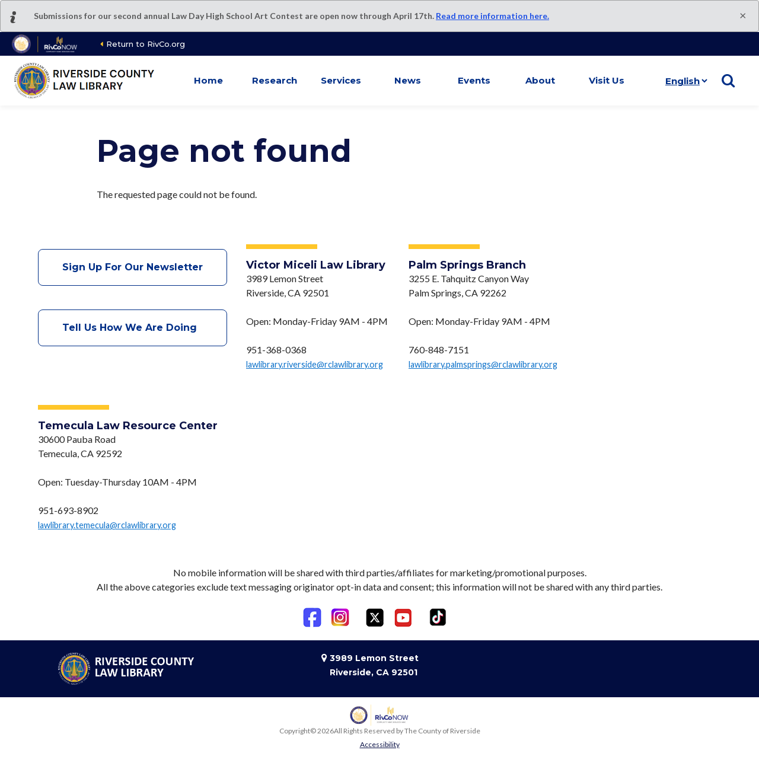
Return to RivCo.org (145, 44)
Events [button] (474, 80)
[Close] (743, 15)
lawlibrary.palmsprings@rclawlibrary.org (483, 364)
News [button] (407, 80)
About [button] (540, 80)
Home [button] (208, 80)
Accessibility (380, 744)
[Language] (684, 80)
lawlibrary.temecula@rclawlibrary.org (107, 525)
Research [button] (274, 80)
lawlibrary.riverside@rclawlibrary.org (314, 364)
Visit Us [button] (606, 80)
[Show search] (728, 80)
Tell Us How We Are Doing (132, 327)
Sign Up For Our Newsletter (132, 267)
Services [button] (341, 80)
